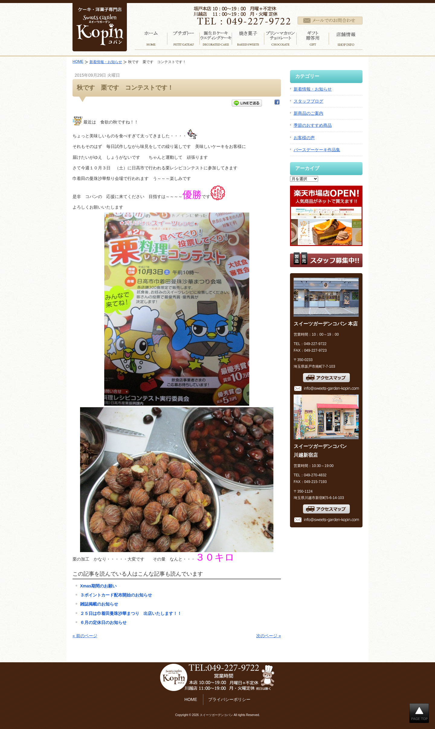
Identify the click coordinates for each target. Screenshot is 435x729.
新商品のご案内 (308, 113)
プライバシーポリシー (229, 699)
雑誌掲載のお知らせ (99, 604)
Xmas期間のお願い (98, 586)
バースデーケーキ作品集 (317, 149)
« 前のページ (84, 635)
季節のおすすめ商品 (313, 125)
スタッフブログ (308, 101)
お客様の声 (304, 137)
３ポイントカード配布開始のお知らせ (116, 595)
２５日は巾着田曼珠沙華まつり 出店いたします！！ (131, 613)
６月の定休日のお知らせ (103, 622)
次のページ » (268, 635)
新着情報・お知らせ (105, 62)
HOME (77, 61)
